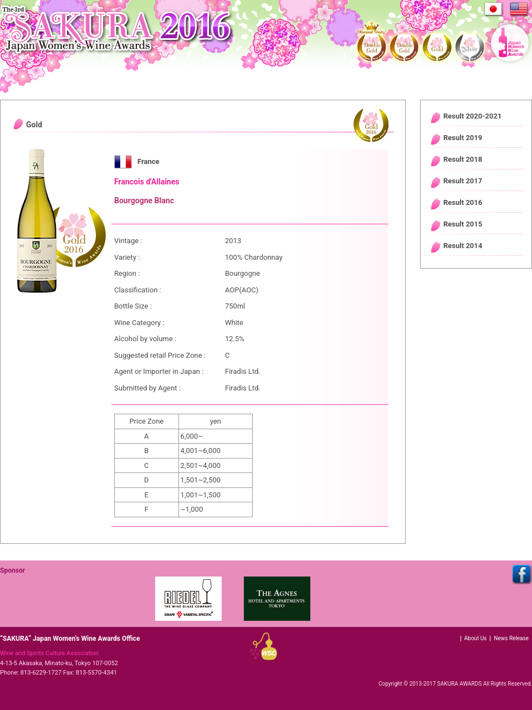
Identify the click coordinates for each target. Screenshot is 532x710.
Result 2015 (462, 224)
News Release (511, 638)
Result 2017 (462, 181)
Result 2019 (462, 137)
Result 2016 (462, 202)
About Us (475, 638)
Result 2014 (462, 245)
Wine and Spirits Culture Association (49, 653)
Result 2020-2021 (472, 116)
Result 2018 (462, 159)
